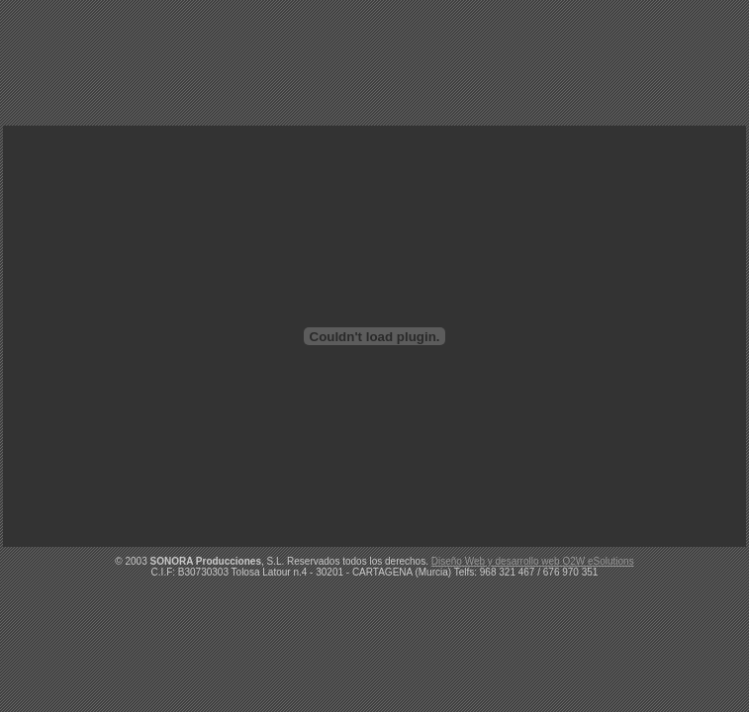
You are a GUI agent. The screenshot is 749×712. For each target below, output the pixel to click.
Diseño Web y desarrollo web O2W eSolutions (532, 561)
